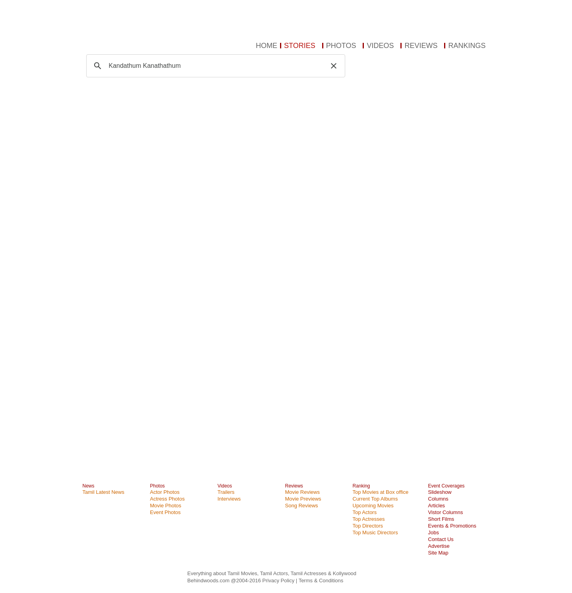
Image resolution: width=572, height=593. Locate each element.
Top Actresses (369, 519)
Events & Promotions (452, 526)
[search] (214, 66)
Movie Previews (303, 499)
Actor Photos (165, 492)
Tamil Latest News (103, 492)
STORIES (299, 45)
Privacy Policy (279, 580)
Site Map (438, 553)
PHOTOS (341, 45)
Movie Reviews (302, 492)
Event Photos (165, 512)
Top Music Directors (375, 532)
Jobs (433, 532)
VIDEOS (380, 45)
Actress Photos (167, 499)
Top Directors (368, 526)
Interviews (229, 499)
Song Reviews (301, 506)
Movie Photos (166, 506)
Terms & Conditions (321, 580)
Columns (438, 499)
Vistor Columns (445, 512)
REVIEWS (420, 45)
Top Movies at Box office (381, 492)
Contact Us (441, 539)
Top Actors (365, 512)
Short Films (441, 519)
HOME (266, 45)
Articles (436, 506)
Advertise (439, 546)
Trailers (226, 492)
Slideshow (440, 492)
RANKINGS (466, 45)
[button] (333, 66)
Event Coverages (446, 486)
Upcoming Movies (373, 506)
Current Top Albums (375, 499)
